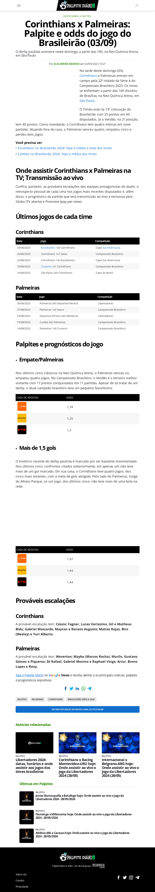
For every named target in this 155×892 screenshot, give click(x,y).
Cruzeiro (46, 266)
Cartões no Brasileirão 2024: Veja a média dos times (57, 154)
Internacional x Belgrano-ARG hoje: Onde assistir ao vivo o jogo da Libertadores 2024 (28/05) (120, 768)
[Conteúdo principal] (77, 446)
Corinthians (88, 75)
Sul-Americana (111, 247)
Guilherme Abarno (67, 64)
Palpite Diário (71, 16)
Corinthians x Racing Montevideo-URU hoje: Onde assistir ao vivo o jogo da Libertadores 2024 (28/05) (77, 768)
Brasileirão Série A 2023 (81, 699)
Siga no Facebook (118, 877)
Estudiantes (48, 247)
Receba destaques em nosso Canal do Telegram (77, 709)
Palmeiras (37, 699)
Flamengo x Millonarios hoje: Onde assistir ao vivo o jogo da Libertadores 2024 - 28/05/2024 (84, 816)
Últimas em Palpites (36, 783)
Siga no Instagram (131, 877)
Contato (20, 880)
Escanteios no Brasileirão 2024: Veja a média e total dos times (65, 148)
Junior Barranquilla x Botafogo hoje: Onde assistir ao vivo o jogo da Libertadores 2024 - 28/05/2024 (80, 797)
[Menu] (19, 5)
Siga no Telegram (137, 877)
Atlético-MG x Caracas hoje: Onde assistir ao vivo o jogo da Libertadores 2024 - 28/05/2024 (82, 834)
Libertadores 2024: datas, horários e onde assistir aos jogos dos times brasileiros (34, 766)
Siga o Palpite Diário (29, 675)
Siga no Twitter (124, 877)
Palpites (86, 16)
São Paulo (87, 101)
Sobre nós (21, 874)
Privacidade (22, 886)
